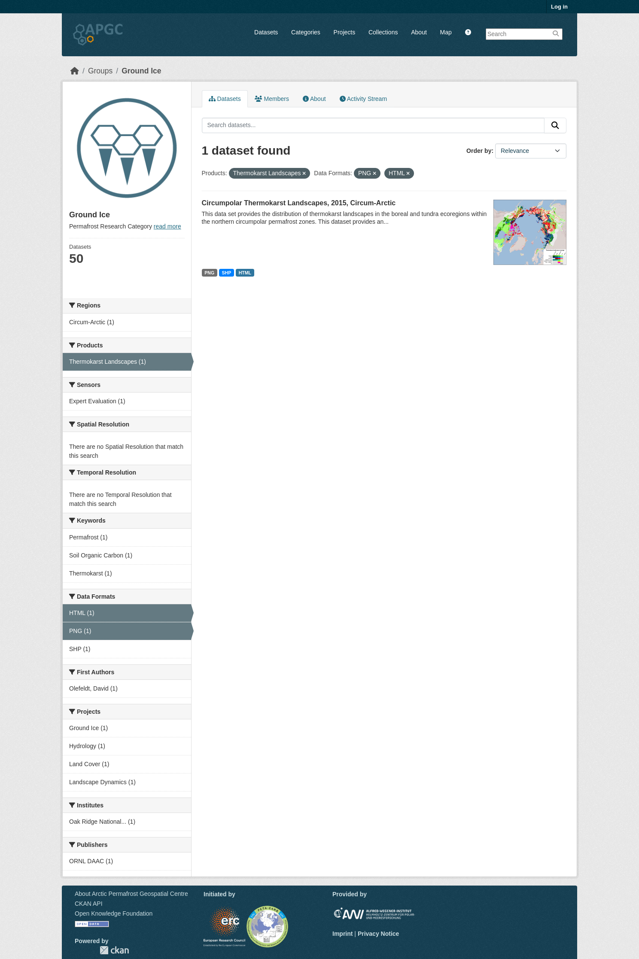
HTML (245, 272)
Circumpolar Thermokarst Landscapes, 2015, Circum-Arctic (299, 203)
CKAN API (89, 903)
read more (167, 226)
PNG (209, 272)
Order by (478, 150)
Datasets (266, 32)
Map (446, 32)
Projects (345, 32)
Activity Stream (363, 98)
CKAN (114, 950)
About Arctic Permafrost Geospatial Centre (131, 893)
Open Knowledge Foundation (113, 913)
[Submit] (555, 125)
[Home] (74, 71)
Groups (100, 71)
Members (272, 98)
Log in (559, 6)
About (419, 32)
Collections (383, 32)
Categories (305, 32)
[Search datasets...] (373, 125)
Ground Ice (141, 71)
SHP (226, 272)
